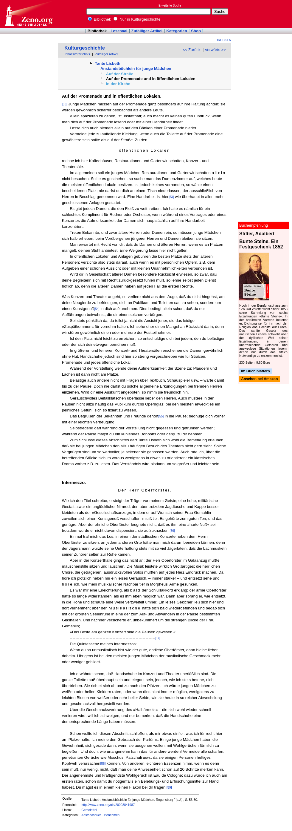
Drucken (224, 40)
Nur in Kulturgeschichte (137, 19)
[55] (161, 416)
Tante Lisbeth (107, 63)
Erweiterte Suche (170, 5)
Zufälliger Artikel (147, 31)
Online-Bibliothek (28, 14)
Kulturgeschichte (84, 48)
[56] (172, 530)
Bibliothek (99, 19)
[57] (157, 638)
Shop (196, 31)
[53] (64, 104)
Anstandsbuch (91, 815)
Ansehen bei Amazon (259, 379)
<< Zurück (192, 49)
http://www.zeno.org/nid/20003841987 (108, 805)
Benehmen (112, 815)
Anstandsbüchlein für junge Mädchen (135, 68)
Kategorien (176, 31)
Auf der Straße (119, 74)
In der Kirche (118, 84)
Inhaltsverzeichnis (77, 54)
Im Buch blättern (255, 371)
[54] (97, 309)
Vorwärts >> (215, 49)
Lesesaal (119, 31)
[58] (103, 763)
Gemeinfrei (89, 810)
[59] (169, 787)
